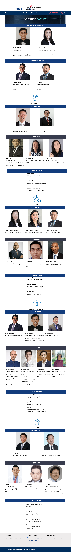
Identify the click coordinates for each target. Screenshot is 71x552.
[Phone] (28, 538)
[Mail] (28, 541)
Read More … (13, 543)
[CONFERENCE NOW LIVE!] (56, 13)
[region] (23, 43)
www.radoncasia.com (19, 549)
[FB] (65, 13)
